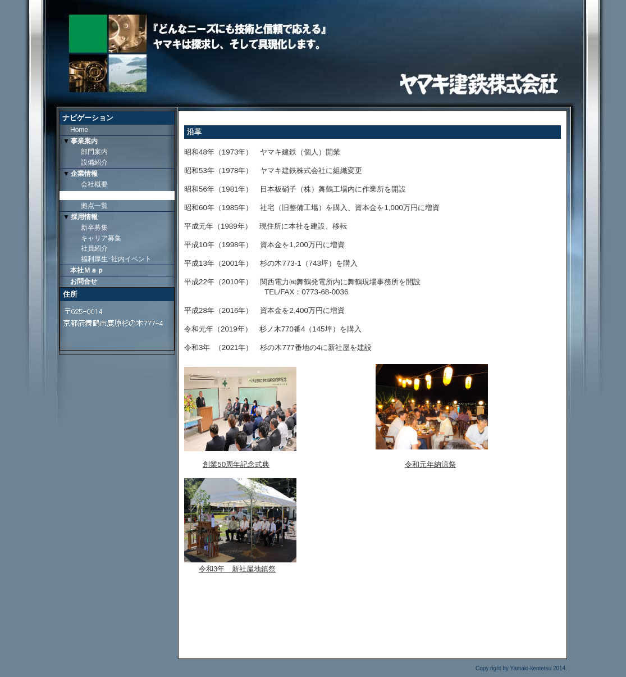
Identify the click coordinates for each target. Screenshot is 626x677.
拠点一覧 (94, 206)
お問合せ (83, 281)
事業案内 (84, 141)
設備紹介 (94, 162)
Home (79, 130)
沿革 (87, 195)
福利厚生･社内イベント (116, 259)
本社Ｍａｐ (87, 270)
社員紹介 (94, 248)
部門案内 (94, 152)
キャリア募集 (101, 238)
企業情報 (84, 174)
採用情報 (84, 217)
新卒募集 (94, 227)
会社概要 (94, 184)
